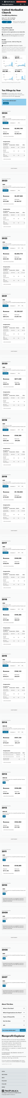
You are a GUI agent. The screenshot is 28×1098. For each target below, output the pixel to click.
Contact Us (6, 103)
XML (19, 122)
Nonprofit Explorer (7, 4)
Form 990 (4, 93)
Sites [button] (3, 1071)
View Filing (5, 122)
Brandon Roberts (5, 1054)
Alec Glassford (14, 1052)
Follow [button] (4, 1084)
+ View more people (7, 159)
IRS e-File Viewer (15, 1060)
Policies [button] (4, 1080)
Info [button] (3, 1077)
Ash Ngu (20, 1052)
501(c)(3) (11, 29)
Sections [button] (4, 1074)
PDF (19, 248)
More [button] (3, 1087)
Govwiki (23, 1061)
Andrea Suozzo (6, 1052)
